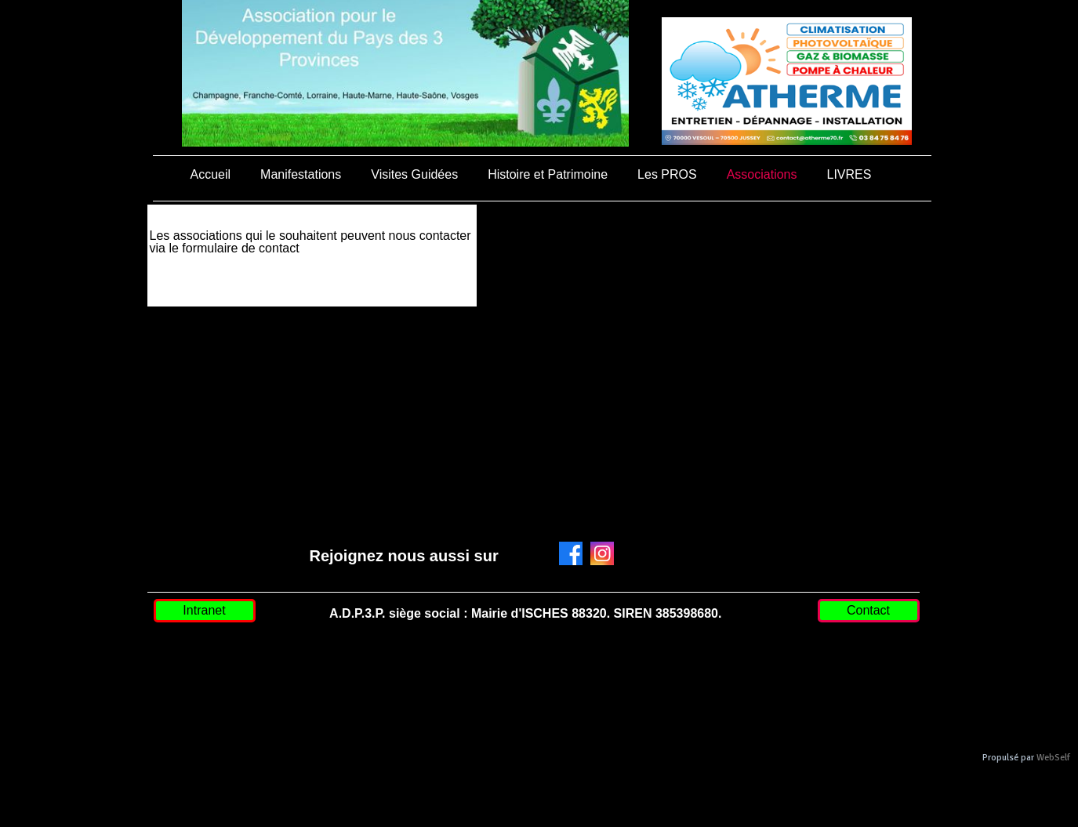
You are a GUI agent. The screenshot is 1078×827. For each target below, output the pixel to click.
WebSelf (1053, 758)
